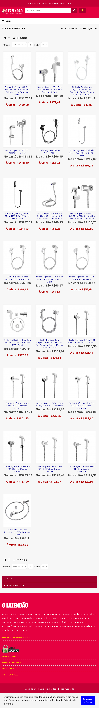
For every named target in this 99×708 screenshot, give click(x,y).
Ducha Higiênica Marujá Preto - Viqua (50, 151)
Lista (9, 38)
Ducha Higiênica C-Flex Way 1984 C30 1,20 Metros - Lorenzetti (82, 405)
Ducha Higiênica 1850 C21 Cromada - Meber (17, 151)
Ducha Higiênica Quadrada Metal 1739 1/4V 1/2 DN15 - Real (82, 153)
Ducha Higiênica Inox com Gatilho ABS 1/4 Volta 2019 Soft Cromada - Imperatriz (49, 216)
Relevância (18, 44)
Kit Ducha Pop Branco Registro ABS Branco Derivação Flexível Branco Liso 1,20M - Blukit (82, 91)
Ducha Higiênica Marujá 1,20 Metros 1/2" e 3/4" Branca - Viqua (49, 279)
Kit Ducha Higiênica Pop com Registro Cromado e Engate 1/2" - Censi (17, 342)
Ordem (6, 44)
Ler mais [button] (8, 704)
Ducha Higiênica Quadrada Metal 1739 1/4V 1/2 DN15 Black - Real (17, 216)
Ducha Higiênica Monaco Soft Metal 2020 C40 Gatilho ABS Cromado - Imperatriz (82, 216)
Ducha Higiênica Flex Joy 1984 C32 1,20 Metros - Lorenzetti (17, 405)
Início (63, 28)
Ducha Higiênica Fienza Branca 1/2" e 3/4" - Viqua (17, 278)
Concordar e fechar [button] (88, 700)
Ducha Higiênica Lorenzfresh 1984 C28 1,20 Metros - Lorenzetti (17, 469)
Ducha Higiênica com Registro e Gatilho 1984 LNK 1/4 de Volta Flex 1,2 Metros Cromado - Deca (49, 344)
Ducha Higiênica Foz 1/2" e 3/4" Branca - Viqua (81, 278)
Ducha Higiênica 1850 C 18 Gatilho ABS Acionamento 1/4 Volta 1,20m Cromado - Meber (17, 91)
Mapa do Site (31, 688)
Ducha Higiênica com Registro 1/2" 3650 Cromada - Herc (17, 532)
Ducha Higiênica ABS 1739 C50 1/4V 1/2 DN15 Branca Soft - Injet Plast (49, 89)
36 (43, 44)
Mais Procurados (48, 688)
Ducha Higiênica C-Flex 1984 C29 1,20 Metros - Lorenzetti (49, 404)
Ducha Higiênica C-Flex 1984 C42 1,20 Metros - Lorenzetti (81, 341)
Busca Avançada (66, 688)
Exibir (37, 44)
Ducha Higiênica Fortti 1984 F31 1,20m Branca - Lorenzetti (82, 469)
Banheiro (72, 28)
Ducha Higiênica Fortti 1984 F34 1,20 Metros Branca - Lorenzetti (49, 469)
